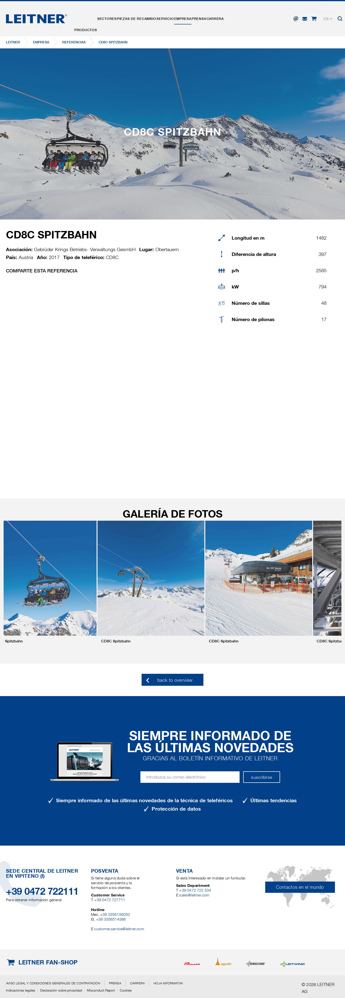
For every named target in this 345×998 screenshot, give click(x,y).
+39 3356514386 (111, 919)
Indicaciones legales (20, 990)
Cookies (126, 990)
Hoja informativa (168, 983)
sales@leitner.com (194, 895)
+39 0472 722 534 (195, 890)
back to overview (175, 680)
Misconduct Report (101, 990)
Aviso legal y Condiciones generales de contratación (53, 983)
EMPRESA (209, 17)
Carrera (253, 17)
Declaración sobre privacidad (61, 990)
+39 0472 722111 (42, 891)
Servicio (186, 17)
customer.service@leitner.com (119, 929)
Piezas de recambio (151, 17)
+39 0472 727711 (109, 900)
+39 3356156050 (115, 914)
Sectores (116, 17)
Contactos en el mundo (300, 887)
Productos (88, 17)
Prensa (231, 17)
